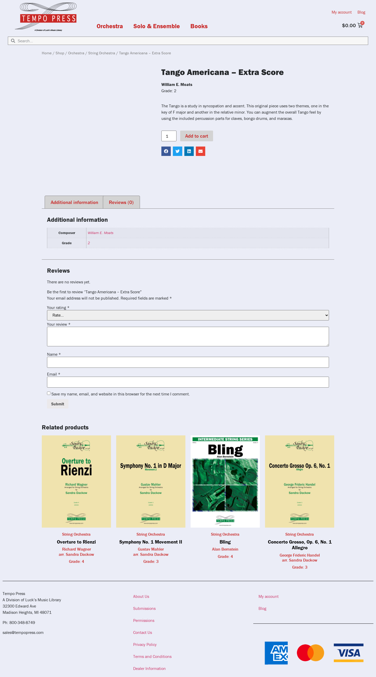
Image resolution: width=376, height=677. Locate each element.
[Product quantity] (169, 136)
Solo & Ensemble (156, 26)
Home (47, 52)
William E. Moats (100, 232)
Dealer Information (149, 668)
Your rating (58, 307)
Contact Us (142, 632)
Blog (361, 12)
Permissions (143, 620)
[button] (166, 151)
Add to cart (196, 136)
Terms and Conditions (152, 656)
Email (53, 374)
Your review (58, 324)
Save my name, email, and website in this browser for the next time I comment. (120, 394)
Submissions (144, 608)
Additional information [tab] (74, 202)
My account (342, 12)
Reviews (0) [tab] (121, 202)
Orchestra (110, 26)
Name (54, 354)
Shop (60, 52)
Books (199, 26)
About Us (141, 596)
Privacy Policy (145, 644)
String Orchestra (101, 52)
